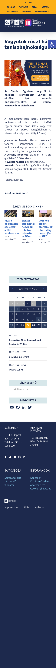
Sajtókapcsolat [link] (12, 477)
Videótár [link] (9, 485)
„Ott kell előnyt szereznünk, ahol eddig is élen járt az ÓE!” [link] (46, 228)
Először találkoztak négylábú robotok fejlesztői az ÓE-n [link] (28, 228)
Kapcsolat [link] (35, 477)
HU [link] (25, 2)
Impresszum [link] (11, 507)
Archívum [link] (39, 507)
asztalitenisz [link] (18, 389)
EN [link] (30, 2)
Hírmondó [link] (10, 481)
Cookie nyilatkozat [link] (40, 488)
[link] (52, 44)
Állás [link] (26, 507)
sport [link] (28, 389)
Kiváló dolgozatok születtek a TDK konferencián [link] (12, 227)
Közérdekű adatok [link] (40, 481)
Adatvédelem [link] (37, 485)
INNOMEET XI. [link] (16, 369)
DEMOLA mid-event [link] (19, 356)
